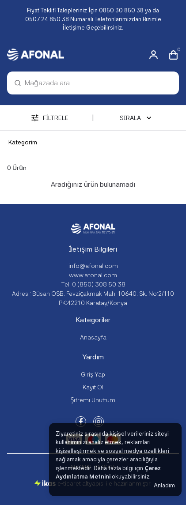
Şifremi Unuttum (93, 399)
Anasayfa (93, 337)
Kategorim (22, 142)
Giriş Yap (93, 374)
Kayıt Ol (93, 387)
